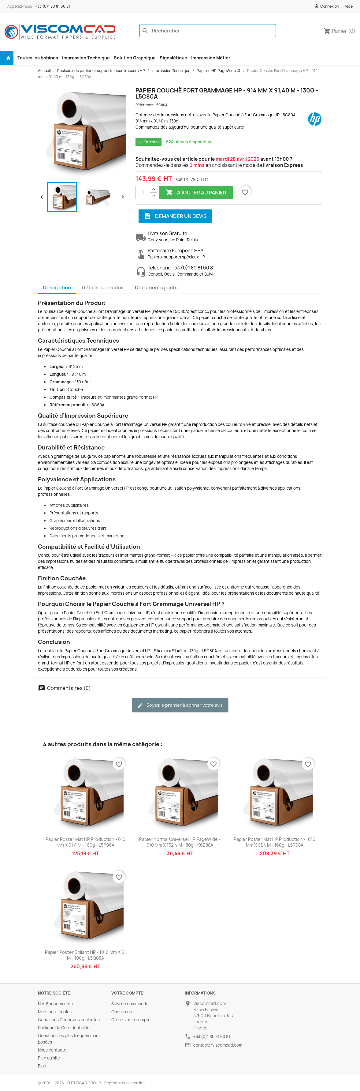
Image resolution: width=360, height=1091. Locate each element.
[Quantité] (142, 192)
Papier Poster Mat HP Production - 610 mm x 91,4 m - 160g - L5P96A (85, 842)
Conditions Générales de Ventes (69, 1019)
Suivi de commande (129, 1003)
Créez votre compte (130, 1019)
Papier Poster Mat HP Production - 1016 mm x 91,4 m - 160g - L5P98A (274, 842)
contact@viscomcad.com (217, 1045)
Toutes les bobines (37, 58)
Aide (349, 6)
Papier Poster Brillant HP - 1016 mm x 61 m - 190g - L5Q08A (85, 955)
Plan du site (49, 1058)
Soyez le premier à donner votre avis (180, 705)
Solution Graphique (135, 58)
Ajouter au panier (196, 193)
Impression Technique (86, 58)
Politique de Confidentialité (64, 1027)
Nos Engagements (55, 1003)
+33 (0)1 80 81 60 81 (52, 6)
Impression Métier (210, 58)
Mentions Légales (55, 1011)
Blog (42, 1066)
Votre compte (127, 993)
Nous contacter (53, 1050)
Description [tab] (57, 287)
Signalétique (173, 58)
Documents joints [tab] (156, 287)
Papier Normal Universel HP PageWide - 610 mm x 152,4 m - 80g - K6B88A (180, 842)
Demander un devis (175, 216)
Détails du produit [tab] (103, 287)
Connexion (121, 1011)
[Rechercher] (207, 30)
